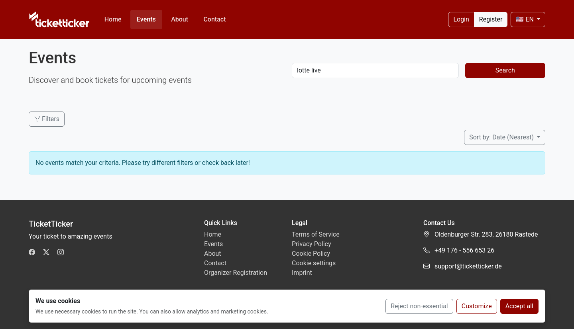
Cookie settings (314, 263)
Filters (46, 119)
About (179, 19)
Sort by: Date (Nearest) (502, 137)
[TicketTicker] (59, 19)
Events (146, 19)
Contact (214, 19)
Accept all (519, 306)
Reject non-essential (419, 306)
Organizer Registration (235, 272)
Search (505, 70)
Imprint (302, 272)
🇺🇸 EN (525, 19)
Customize (477, 306)
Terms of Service (316, 234)
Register (491, 19)
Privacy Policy (311, 244)
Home (113, 19)
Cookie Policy (311, 253)
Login (461, 19)
